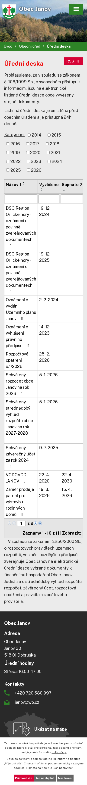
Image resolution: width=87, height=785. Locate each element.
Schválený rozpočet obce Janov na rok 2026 (19, 384)
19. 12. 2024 (45, 211)
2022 (15, 161)
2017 (34, 143)
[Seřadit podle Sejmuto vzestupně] (64, 189)
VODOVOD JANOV (17, 477)
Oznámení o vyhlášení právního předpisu (18, 336)
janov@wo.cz (27, 702)
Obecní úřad (29, 46)
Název (13, 184)
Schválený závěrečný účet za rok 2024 (20, 457)
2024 (57, 161)
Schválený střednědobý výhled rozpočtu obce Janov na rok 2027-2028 (19, 420)
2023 (36, 161)
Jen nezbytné (45, 778)
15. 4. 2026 (67, 492)
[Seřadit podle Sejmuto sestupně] (64, 191)
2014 (36, 135)
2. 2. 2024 (48, 299)
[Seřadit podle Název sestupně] (23, 184)
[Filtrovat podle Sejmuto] (72, 198)
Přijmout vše (23, 778)
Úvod (8, 46)
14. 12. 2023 (45, 330)
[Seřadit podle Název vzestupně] (23, 182)
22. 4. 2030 (67, 477)
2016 (15, 143)
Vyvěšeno (49, 184)
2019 (15, 152)
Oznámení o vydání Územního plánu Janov (21, 309)
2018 (54, 143)
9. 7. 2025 (48, 447)
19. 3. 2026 (44, 492)
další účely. (59, 752)
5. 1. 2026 (48, 374)
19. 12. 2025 (45, 257)
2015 (56, 135)
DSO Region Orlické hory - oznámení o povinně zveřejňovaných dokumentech (21, 227)
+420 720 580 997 (33, 693)
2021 (55, 152)
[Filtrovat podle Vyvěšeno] (49, 198)
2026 (36, 170)
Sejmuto (72, 184)
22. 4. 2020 (44, 477)
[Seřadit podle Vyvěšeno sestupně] (41, 190)
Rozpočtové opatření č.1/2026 (17, 360)
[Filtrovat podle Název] (21, 198)
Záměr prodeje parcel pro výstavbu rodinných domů (20, 502)
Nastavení (65, 778)
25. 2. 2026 (44, 357)
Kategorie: (14, 134)
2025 (15, 170)
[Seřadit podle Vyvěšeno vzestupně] (41, 189)
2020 (35, 152)
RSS (73, 61)
